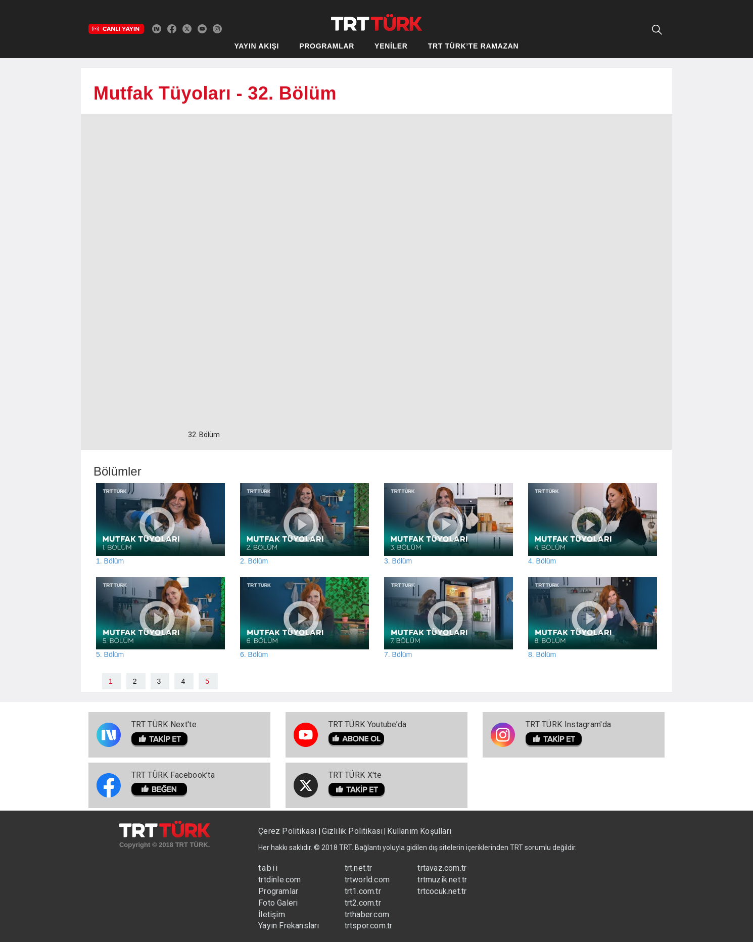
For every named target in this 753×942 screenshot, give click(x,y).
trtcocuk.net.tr (441, 891)
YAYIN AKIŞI (256, 46)
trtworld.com (367, 879)
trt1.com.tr (363, 891)
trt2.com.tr (363, 903)
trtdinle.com (279, 879)
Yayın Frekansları (288, 925)
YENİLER (391, 46)
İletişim (271, 914)
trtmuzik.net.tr (442, 879)
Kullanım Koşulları (419, 831)
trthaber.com (367, 914)
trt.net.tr (358, 868)
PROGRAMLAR (326, 46)
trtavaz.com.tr (441, 868)
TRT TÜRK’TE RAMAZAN (473, 46)
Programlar (278, 891)
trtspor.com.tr (369, 925)
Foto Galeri (278, 903)
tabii (268, 868)
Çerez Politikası (288, 831)
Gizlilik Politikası (352, 831)
